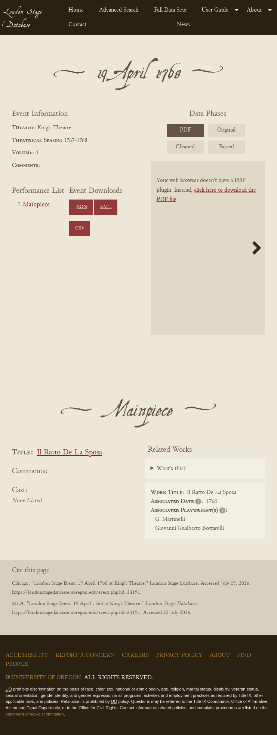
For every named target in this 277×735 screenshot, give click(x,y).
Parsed (226, 147)
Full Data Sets (170, 10)
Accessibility (27, 655)
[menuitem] (77, 10)
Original (226, 130)
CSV (79, 228)
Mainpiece (36, 204)
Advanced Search (119, 10)
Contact (77, 25)
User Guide (214, 10)
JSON (81, 207)
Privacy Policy (179, 655)
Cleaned (185, 147)
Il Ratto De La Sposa (69, 453)
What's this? (171, 469)
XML (105, 207)
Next (253, 247)
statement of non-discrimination (35, 714)
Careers (135, 655)
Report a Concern (85, 655)
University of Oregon (46, 678)
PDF (185, 130)
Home (76, 10)
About (254, 10)
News (183, 25)
